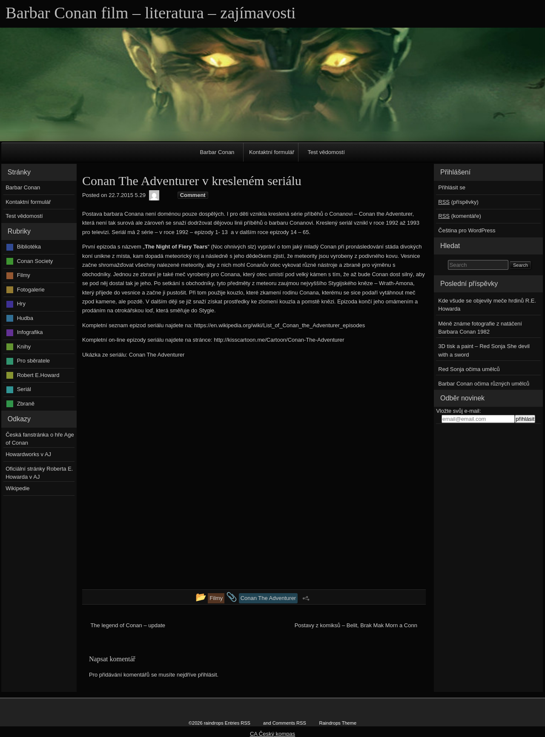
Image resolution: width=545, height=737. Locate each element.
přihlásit (207, 674)
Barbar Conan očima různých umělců (483, 383)
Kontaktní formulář (271, 152)
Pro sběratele (33, 360)
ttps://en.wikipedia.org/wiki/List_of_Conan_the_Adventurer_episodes (281, 325)
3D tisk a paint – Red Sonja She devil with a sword (484, 350)
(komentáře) (459, 216)
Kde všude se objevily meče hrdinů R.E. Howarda (487, 304)
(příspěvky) (458, 202)
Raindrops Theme (337, 723)
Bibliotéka (29, 246)
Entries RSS (237, 723)
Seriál (24, 389)
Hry (21, 303)
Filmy (23, 275)
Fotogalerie (31, 289)
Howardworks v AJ (28, 454)
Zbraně (25, 403)
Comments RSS (289, 723)
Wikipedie (17, 488)
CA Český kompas (272, 734)
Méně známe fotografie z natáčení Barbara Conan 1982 (480, 327)
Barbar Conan (217, 152)
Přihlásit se (451, 187)
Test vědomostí (325, 152)
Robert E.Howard (38, 375)
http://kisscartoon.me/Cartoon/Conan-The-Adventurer (279, 340)
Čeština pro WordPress (466, 230)
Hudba (25, 318)
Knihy (24, 346)
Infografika (30, 332)
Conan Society (35, 261)
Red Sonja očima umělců (469, 369)
